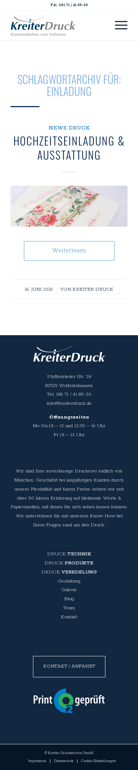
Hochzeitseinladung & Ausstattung (69, 147)
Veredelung (79, 572)
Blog (69, 599)
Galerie (69, 590)
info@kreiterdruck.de (69, 403)
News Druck (69, 128)
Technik (79, 554)
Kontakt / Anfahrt (69, 666)
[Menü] (117, 25)
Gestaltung (69, 581)
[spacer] (43, 26)
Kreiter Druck (92, 289)
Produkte (79, 563)
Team (69, 608)
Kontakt (69, 617)
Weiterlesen (69, 250)
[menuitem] (117, 25)
